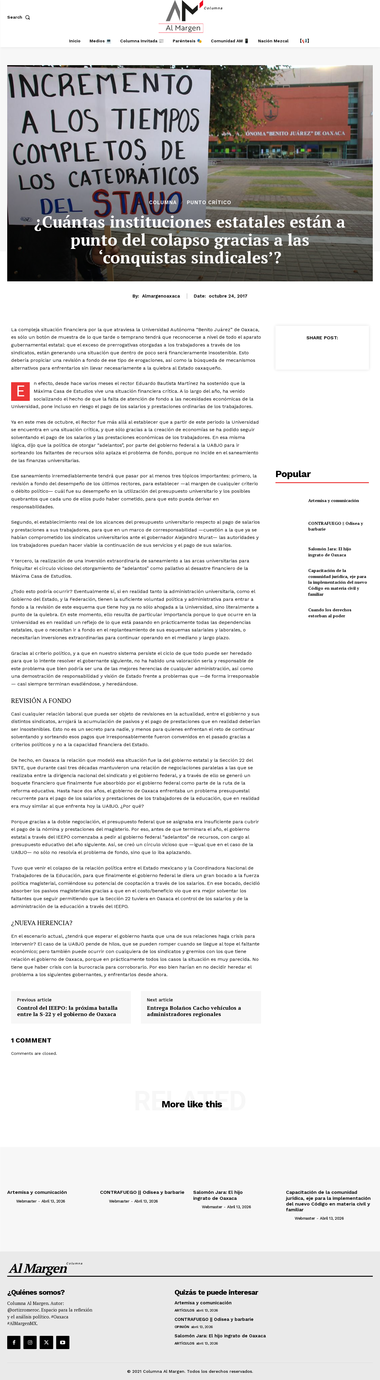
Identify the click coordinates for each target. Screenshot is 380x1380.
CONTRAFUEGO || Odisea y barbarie (335, 526)
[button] (19, 17)
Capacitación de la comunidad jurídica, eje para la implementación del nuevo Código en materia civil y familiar (337, 582)
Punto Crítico (209, 202)
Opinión (182, 1327)
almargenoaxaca (161, 296)
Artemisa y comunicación (333, 500)
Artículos (184, 1310)
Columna (163, 202)
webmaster (26, 1201)
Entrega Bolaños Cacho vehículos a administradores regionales (194, 1011)
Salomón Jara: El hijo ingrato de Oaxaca (329, 552)
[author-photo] (11, 1201)
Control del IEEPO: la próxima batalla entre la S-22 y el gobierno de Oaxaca (67, 1011)
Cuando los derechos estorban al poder (329, 613)
